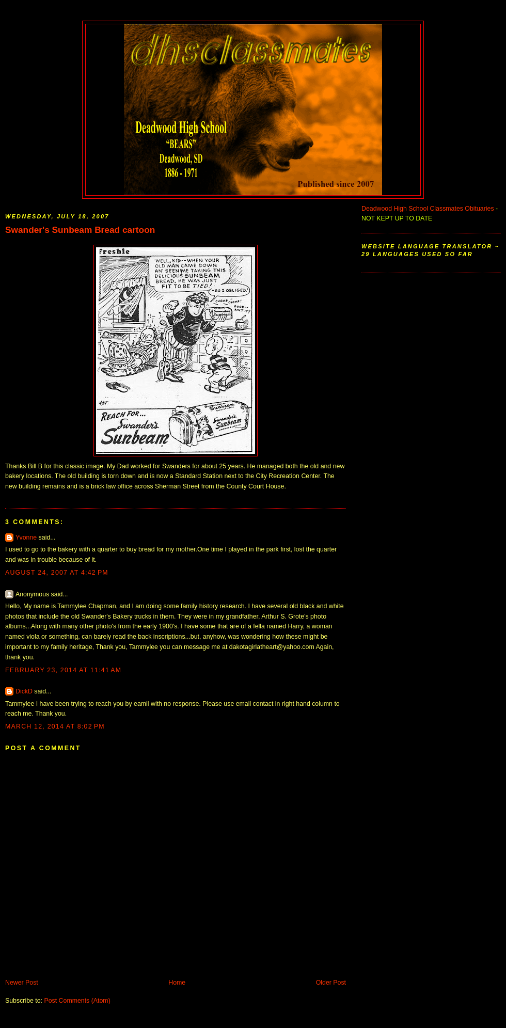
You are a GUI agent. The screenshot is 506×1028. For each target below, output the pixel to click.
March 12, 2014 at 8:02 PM (55, 726)
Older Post (331, 982)
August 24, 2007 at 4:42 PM (56, 572)
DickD (24, 691)
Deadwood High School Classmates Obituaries (427, 208)
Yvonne (26, 537)
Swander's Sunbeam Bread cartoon (80, 230)
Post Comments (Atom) (77, 1000)
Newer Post (21, 982)
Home (176, 982)
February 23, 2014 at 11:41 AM (63, 670)
